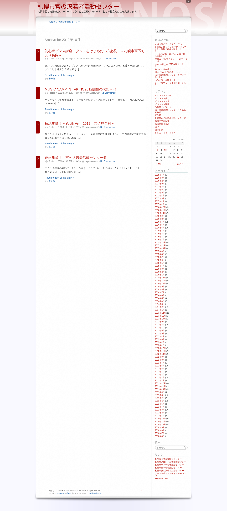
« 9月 (158, 164)
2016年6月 (160, 225)
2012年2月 (160, 377)
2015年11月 (160, 245)
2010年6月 (160, 436)
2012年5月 (160, 368)
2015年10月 (160, 248)
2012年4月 (160, 371)
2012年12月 (160, 348)
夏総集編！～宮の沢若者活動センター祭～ (77, 158)
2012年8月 (160, 360)
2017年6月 (160, 189)
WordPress (60, 493)
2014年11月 (160, 280)
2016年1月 (160, 239)
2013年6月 (160, 330)
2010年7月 (160, 433)
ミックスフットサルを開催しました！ (170, 84)
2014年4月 (160, 301)
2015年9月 (160, 251)
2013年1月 (160, 345)
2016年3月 (160, 233)
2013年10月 (160, 319)
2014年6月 (160, 295)
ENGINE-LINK (161, 478)
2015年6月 (160, 260)
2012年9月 (160, 357)
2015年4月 (160, 266)
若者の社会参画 (162, 124)
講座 (157, 127)
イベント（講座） (163, 104)
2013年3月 (160, 339)
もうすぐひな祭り (163, 69)
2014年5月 (160, 298)
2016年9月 (160, 216)
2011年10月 (160, 389)
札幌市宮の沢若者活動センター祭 (170, 118)
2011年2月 (160, 413)
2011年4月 (160, 407)
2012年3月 (160, 374)
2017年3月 (160, 198)
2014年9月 (160, 286)
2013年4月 (160, 336)
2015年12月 (160, 242)
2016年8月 (160, 219)
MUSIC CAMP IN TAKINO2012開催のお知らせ (80, 89)
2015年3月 (160, 269)
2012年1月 (160, 380)
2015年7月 (160, 257)
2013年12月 (160, 313)
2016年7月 (160, 222)
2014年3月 (160, 304)
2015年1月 (160, 275)
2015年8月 (160, 254)
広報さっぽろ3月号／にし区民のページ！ (171, 60)
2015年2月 (160, 272)
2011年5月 (160, 404)
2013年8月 (160, 324)
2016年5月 (160, 228)
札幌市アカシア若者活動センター (170, 462)
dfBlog (68, 493)
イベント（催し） (163, 98)
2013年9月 (160, 322)
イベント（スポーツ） (165, 95)
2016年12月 (160, 207)
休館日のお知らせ (163, 107)
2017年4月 (160, 195)
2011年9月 (160, 392)
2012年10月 (160, 354)
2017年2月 (160, 201)
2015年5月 (160, 263)
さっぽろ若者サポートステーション (170, 474)
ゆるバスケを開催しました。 (168, 80)
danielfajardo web (95, 493)
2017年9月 (160, 184)
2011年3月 (160, 410)
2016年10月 (160, 213)
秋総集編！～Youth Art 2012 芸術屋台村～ (80, 123)
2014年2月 (160, 307)
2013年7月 (160, 327)
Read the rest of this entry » (59, 75)
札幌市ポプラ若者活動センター (169, 465)
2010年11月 (160, 421)
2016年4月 (160, 231)
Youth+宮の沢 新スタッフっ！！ (170, 44)
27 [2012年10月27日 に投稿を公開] (178, 157)
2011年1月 (160, 415)
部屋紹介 (159, 130)
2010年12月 (160, 418)
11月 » (180, 164)
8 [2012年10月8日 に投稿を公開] (157, 150)
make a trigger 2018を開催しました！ (170, 65)
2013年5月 (160, 333)
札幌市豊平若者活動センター (168, 467)
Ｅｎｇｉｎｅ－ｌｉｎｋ (166, 133)
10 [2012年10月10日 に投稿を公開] (165, 150)
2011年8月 (160, 395)
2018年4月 (160, 175)
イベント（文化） (163, 101)
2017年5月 (160, 192)
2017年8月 (160, 186)
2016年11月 (160, 210)
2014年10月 (160, 283)
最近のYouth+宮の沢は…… (167, 72)
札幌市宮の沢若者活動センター (64, 22)
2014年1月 (160, 310)
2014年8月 (160, 289)
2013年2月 (160, 342)
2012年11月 (160, 351)
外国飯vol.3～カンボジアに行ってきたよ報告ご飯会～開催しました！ (170, 49)
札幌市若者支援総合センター (168, 459)
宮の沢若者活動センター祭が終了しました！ (170, 76)
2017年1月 (160, 204)
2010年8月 (160, 430)
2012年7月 (160, 363)
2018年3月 (160, 178)
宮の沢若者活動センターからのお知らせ (170, 111)
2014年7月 (160, 292)
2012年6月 (160, 366)
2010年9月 (160, 427)
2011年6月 (160, 401)
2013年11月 (160, 316)
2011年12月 (160, 383)
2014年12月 (160, 277)
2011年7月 (160, 398)
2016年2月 (160, 236)
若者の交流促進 (162, 121)
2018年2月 (160, 181)
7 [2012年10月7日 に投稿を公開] (182, 147)
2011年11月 (160, 386)
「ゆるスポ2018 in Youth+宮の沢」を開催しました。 (171, 55)
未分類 (52, 78)
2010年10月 (160, 424)
